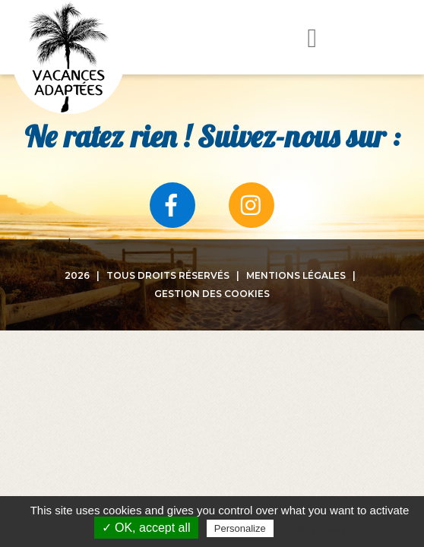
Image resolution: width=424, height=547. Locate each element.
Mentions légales (296, 275)
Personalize (240, 528)
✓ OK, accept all (146, 527)
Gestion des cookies (212, 293)
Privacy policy (313, 528)
